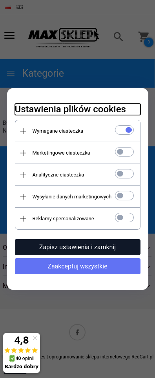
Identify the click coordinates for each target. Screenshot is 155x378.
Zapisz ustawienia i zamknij (77, 247)
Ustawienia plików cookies (70, 109)
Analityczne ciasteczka (58, 175)
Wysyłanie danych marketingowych (72, 197)
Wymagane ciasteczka (58, 131)
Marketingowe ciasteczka (61, 153)
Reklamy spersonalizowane (63, 218)
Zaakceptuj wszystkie (77, 266)
